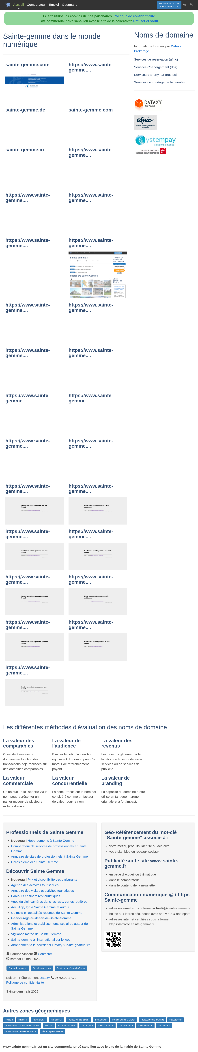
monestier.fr (56, 1019)
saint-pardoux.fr (105, 1025)
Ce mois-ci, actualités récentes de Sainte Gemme (46, 912)
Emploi (54, 4)
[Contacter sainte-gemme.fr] (191, 4)
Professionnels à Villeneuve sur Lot (22, 1025)
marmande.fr (39, 1019)
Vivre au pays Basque (52, 1031)
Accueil (18, 4)
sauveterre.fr (175, 1019)
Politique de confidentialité (134, 16)
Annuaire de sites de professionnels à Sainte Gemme (49, 856)
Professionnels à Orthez (152, 1019)
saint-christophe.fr (66, 1025)
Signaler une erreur (42, 968)
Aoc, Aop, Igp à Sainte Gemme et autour (40, 907)
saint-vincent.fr (145, 1025)
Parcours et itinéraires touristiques (35, 896)
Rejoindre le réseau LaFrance (71, 968)
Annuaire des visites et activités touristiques (42, 890)
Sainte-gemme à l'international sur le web (41, 939)
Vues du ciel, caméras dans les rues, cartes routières (49, 901)
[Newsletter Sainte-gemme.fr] (185, 4)
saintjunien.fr (164, 1025)
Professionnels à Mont (78, 1019)
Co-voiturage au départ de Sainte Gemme (41, 918)
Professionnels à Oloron (123, 1019)
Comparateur (36, 4)
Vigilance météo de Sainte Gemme (36, 934)
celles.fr (9, 1019)
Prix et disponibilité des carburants (52, 879)
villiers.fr (49, 1025)
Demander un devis (18, 968)
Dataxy (45, 977)
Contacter (45, 954)
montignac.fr (101, 1019)
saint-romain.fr (126, 1025)
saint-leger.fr (87, 1025)
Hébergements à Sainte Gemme (51, 840)
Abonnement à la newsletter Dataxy (50, 945)
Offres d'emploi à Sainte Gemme (34, 862)
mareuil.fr (22, 1019)
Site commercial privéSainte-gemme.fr (169, 5)
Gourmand (69, 4)
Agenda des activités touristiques (35, 885)
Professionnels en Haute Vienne (20, 1031)
